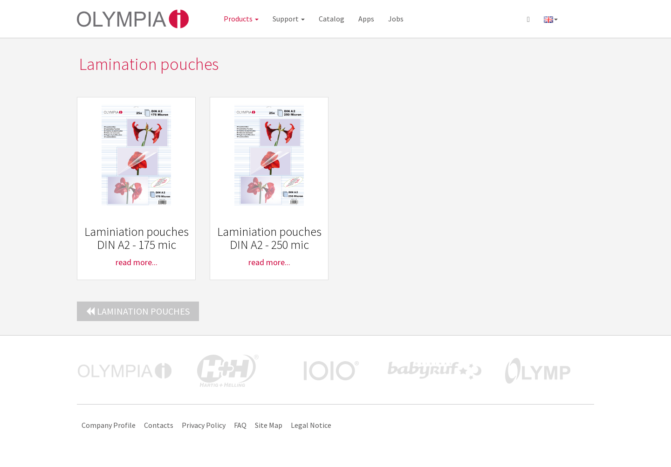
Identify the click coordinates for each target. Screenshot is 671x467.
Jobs (396, 18)
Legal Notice (311, 425)
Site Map (268, 425)
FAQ (240, 425)
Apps (366, 18)
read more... (136, 262)
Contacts (158, 425)
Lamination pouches (138, 311)
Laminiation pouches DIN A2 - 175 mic (136, 238)
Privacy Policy (204, 425)
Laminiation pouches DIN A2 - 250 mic (269, 238)
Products (241, 18)
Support (289, 18)
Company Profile (109, 425)
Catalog (331, 18)
